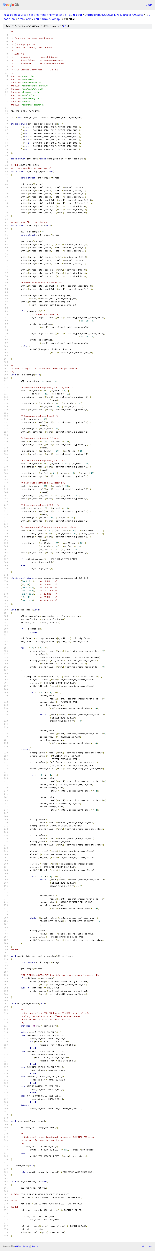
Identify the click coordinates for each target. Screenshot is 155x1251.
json (149, 1246)
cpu (36, 19)
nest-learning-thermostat (45, 14)
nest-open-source (14, 14)
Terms (35, 1246)
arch (21, 19)
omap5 (56, 19)
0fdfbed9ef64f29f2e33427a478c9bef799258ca (114, 14)
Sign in (149, 4)
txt (142, 1246)
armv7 (45, 19)
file (65, 26)
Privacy (26, 1246)
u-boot (77, 14)
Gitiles (18, 1246)
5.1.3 (68, 14)
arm (28, 19)
